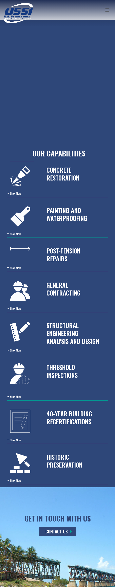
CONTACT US (58, 531)
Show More (15, 193)
